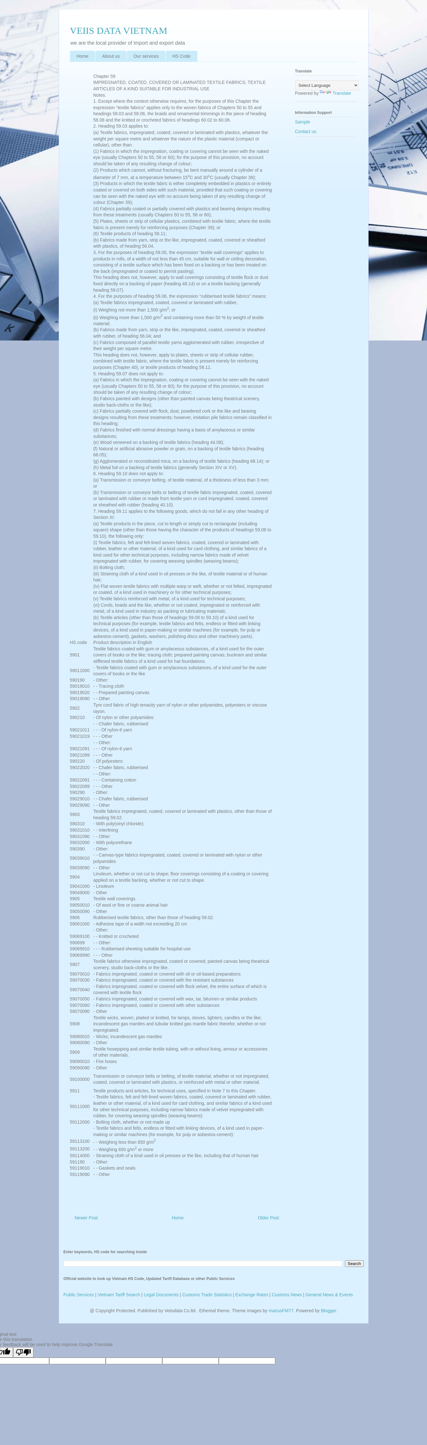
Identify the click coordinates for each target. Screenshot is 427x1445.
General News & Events (329, 1294)
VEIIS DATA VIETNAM (118, 30)
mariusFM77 (281, 1310)
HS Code (181, 56)
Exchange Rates (251, 1294)
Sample (302, 121)
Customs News (287, 1294)
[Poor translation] (23, 1352)
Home (82, 56)
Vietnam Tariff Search (119, 1294)
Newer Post (86, 1217)
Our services (146, 56)
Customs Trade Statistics (207, 1294)
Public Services (79, 1294)
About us (111, 56)
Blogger (328, 1310)
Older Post (268, 1217)
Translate (335, 93)
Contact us (305, 131)
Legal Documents (161, 1294)
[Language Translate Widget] (327, 85)
